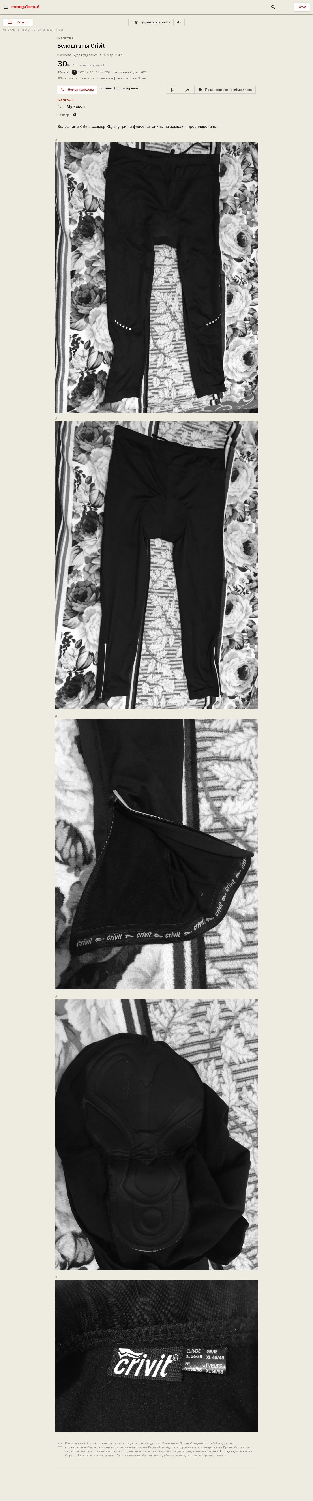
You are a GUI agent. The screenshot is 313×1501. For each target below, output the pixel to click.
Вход (302, 7)
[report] (225, 90)
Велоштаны (65, 38)
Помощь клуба (229, 1451)
